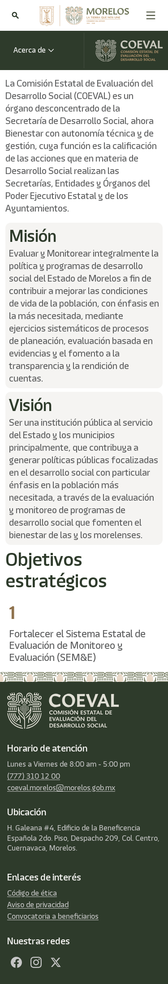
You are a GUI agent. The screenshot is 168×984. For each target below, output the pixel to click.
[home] (82, 15)
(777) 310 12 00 (33, 776)
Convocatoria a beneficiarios (53, 916)
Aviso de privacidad (38, 904)
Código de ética (32, 893)
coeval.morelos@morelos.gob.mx (61, 787)
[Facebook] (16, 963)
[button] (150, 15)
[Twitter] (56, 963)
